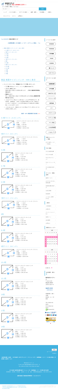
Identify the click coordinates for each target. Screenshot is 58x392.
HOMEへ (54, 353)
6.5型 (6, 57)
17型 (6, 71)
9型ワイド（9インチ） (11, 64)
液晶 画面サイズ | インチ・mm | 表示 (14, 48)
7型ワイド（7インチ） (11, 59)
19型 (6, 73)
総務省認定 (50, 290)
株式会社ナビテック (13, 385)
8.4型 (6, 62)
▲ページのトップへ (52, 351)
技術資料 (6, 39)
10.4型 (7, 66)
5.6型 (6, 53)
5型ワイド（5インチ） (11, 52)
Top (2, 39)
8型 (6, 61)
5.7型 (6, 55)
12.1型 (7, 68)
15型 (6, 70)
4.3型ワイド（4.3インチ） (12, 50)
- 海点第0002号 (29, 375)
